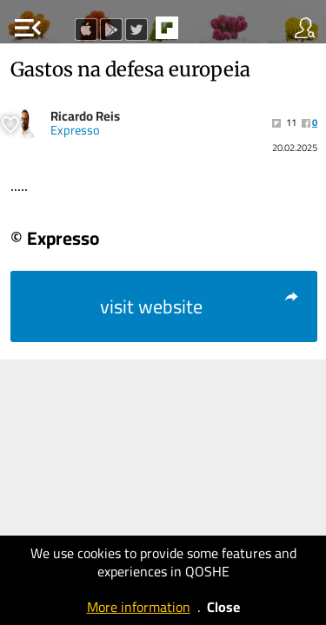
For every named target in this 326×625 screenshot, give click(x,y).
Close (223, 607)
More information (138, 607)
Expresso (75, 130)
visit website (200, 306)
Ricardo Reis (85, 115)
